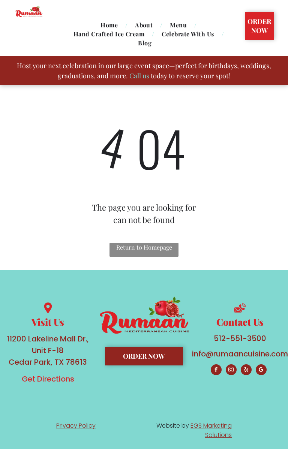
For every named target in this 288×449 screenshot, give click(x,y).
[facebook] (216, 370)
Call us (139, 75)
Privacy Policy (76, 425)
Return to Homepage (144, 247)
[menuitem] (110, 25)
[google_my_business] (261, 370)
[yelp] (246, 370)
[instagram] (231, 370)
